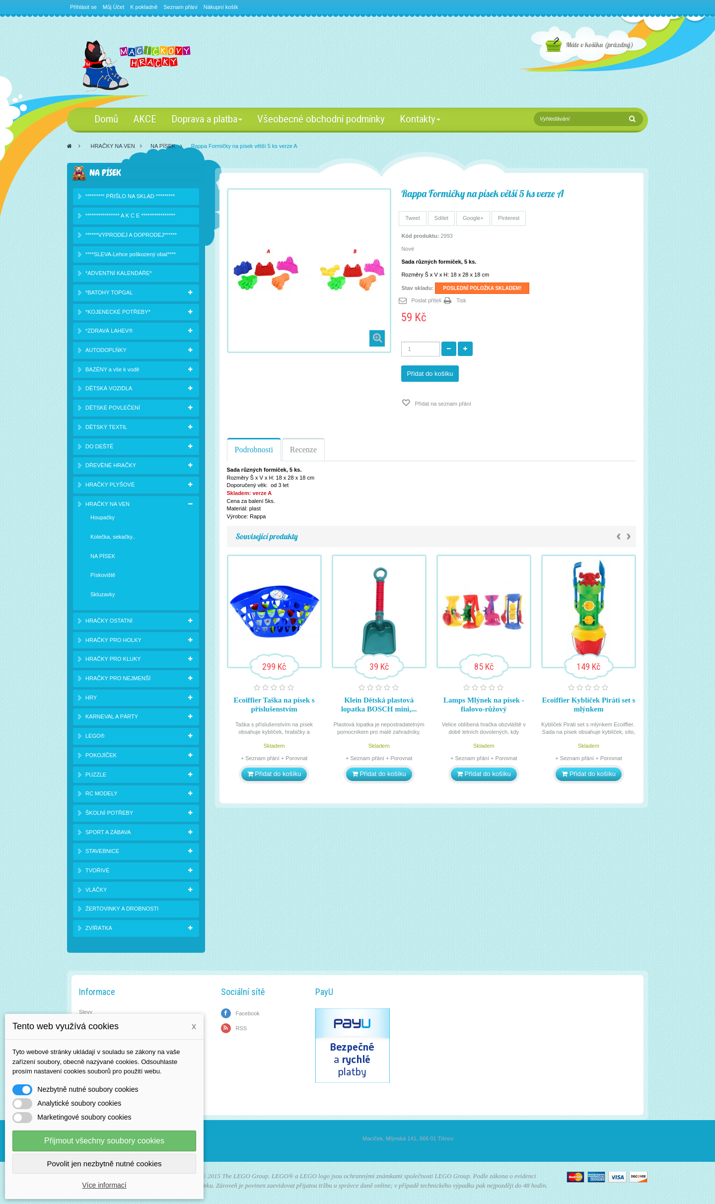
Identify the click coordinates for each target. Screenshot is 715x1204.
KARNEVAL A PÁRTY (111, 716)
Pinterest (508, 218)
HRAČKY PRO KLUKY (113, 659)
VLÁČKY (96, 890)
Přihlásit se (83, 7)
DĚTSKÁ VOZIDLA (108, 388)
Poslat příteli (426, 300)
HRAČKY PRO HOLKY (113, 640)
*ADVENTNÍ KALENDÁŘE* (118, 273)
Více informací (104, 1185)
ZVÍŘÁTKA (98, 928)
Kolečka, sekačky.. (112, 537)
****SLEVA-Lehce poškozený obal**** (130, 254)
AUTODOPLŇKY (106, 350)
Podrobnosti (254, 449)
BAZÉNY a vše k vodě (112, 369)
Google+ (473, 218)
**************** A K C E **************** (130, 215)
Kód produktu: (420, 236)
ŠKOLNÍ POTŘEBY (109, 813)
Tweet (412, 218)
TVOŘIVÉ (97, 870)
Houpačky (102, 517)
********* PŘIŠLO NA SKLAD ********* (130, 196)
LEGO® (95, 736)
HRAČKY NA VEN (113, 146)
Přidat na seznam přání (442, 404)
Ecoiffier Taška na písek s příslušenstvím (274, 704)
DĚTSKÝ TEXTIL (106, 427)
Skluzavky (102, 594)
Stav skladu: (417, 288)
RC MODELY (101, 793)
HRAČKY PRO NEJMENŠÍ (117, 678)
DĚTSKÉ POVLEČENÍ (112, 408)
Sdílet (441, 218)
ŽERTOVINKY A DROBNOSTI (121, 909)
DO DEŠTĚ (99, 446)
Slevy (85, 1012)
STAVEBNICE (102, 851)
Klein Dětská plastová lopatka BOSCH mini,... (379, 704)
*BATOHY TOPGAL (109, 292)
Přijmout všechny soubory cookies (104, 1140)
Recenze (303, 449)
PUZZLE (95, 775)
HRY (91, 698)
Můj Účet (113, 7)
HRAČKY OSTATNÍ (109, 621)
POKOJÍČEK (101, 755)
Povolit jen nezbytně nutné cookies (104, 1163)
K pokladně (143, 7)
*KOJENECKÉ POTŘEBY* (117, 312)
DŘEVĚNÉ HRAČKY (110, 465)
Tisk (461, 300)
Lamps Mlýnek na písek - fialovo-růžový (483, 704)
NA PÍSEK (162, 146)
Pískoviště (102, 575)
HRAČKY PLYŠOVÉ (110, 485)
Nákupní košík (221, 7)
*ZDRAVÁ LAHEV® (109, 331)
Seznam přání (180, 7)
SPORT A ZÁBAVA (108, 832)
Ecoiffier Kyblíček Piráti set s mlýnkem (588, 704)
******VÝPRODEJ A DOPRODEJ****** (131, 235)
